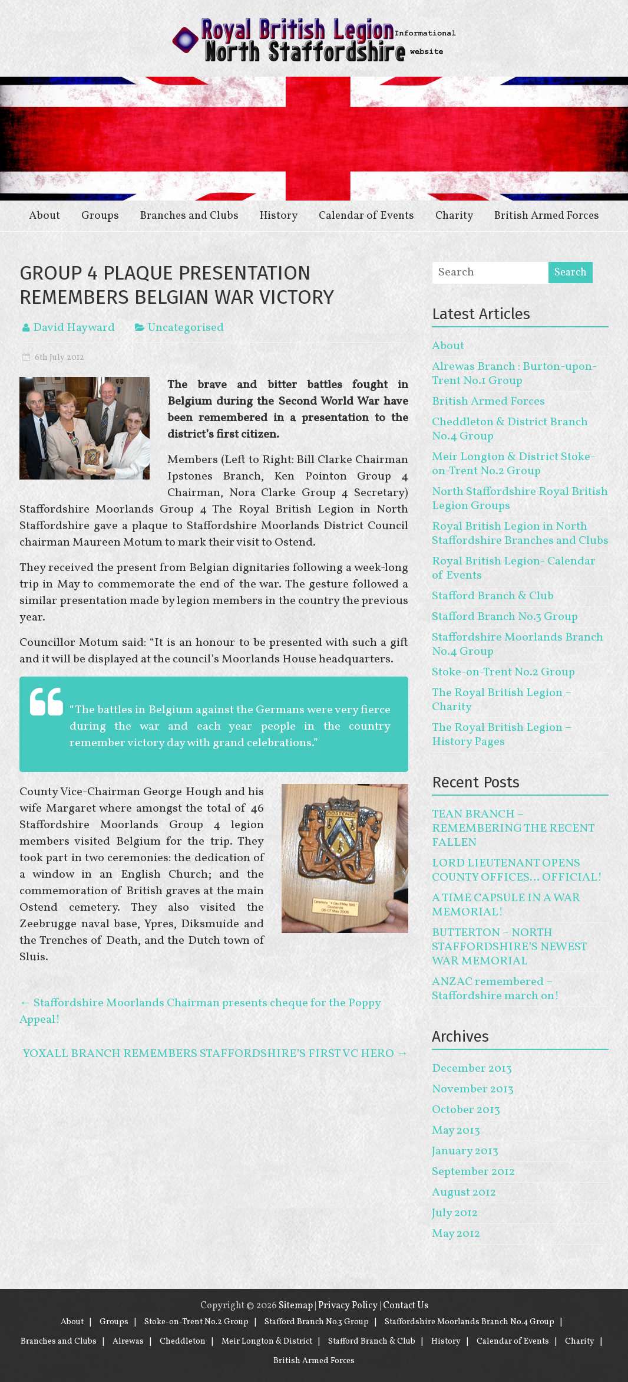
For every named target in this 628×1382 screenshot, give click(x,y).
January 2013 (465, 1151)
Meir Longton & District (267, 1341)
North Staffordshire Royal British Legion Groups (520, 499)
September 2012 (473, 1172)
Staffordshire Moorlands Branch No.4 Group (517, 644)
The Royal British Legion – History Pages (501, 735)
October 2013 (466, 1110)
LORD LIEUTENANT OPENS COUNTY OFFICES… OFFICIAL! (517, 870)
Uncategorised (186, 328)
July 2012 (455, 1213)
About (44, 216)
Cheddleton (183, 1341)
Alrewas (128, 1341)
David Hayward (74, 328)
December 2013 (472, 1069)
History (279, 216)
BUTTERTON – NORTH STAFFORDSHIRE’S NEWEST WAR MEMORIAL (509, 947)
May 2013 (456, 1130)
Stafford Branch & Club (493, 596)
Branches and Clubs (189, 216)
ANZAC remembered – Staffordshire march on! (495, 989)
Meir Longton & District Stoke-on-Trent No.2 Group (513, 464)
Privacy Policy (348, 1305)
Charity (454, 216)
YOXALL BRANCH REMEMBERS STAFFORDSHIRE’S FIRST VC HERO (215, 1054)
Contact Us (405, 1305)
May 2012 (456, 1234)
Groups (100, 216)
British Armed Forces (546, 216)
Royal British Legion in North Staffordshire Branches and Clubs (520, 533)
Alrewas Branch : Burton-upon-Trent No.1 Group (514, 374)
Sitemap (296, 1305)
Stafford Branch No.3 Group (505, 617)
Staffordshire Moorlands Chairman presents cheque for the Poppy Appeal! (200, 1011)
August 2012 (464, 1192)
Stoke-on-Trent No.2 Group (503, 672)
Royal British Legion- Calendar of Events (514, 568)
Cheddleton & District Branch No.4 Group (510, 429)
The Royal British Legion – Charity (501, 700)
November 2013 (473, 1089)
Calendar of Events (366, 216)
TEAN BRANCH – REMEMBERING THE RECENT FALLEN (513, 828)
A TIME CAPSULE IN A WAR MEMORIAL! (506, 905)
